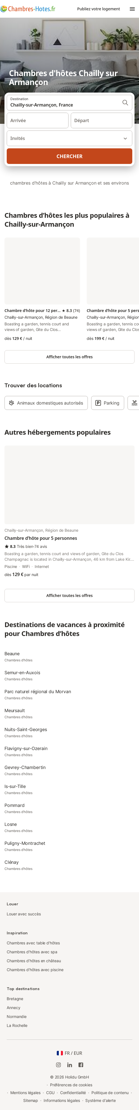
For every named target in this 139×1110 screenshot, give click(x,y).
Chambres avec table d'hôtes (33, 942)
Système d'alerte (100, 1100)
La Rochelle (17, 1025)
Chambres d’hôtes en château (34, 960)
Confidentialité (73, 1092)
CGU (50, 1092)
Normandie (17, 1016)
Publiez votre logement (98, 8)
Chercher (69, 156)
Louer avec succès (24, 913)
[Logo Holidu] (27, 9)
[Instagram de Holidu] (58, 1065)
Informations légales (62, 1100)
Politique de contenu (109, 1092)
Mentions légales (25, 1092)
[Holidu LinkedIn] (70, 1065)
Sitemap (30, 1100)
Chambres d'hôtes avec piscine (35, 969)
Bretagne (15, 998)
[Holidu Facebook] (81, 1065)
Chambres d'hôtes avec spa (32, 951)
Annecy (13, 1007)
